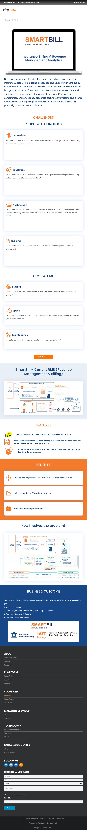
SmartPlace (8, 683)
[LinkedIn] (6, 765)
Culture (7, 661)
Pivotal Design (47, 827)
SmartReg (8, 703)
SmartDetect (9, 699)
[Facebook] (16, 765)
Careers (7, 665)
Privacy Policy (52, 823)
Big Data (7, 733)
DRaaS (7, 715)
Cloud (6, 737)
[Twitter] (11, 765)
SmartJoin (8, 680)
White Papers (9, 752)
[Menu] (84, 10)
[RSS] (21, 765)
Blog (6, 749)
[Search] (69, 2)
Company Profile (10, 658)
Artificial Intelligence (12, 730)
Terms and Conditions (37, 823)
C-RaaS (7, 718)
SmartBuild (8, 676)
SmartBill (7, 695)
